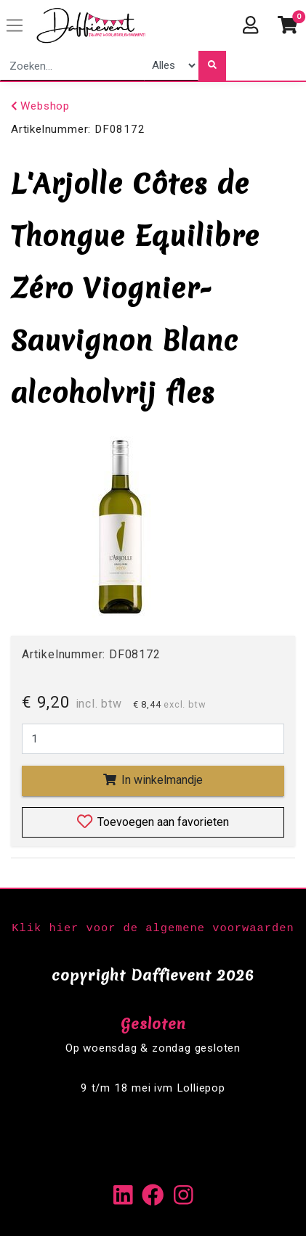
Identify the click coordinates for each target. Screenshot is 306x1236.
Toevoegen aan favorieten (153, 821)
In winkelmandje (153, 780)
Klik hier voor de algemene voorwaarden (153, 928)
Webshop (40, 105)
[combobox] (72, 66)
